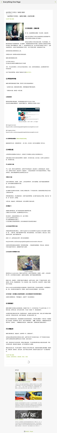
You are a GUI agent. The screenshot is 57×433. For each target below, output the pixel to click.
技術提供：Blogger (28, 431)
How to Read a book (21, 138)
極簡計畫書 (19, 356)
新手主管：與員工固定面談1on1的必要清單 (22, 381)
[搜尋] (22, 2)
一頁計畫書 (8, 356)
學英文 (23, 356)
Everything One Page (11, 2)
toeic (27, 356)
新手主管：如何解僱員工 (19, 419)
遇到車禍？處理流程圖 (19, 400)
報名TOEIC (28, 72)
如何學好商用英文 (13, 356)
